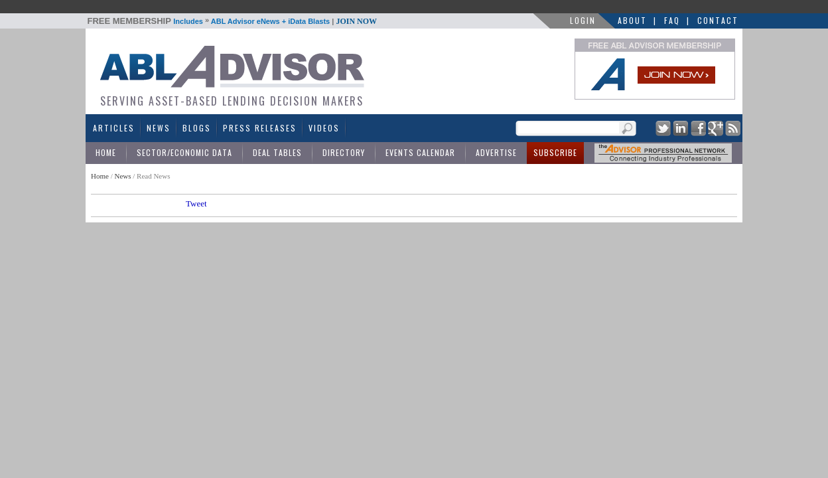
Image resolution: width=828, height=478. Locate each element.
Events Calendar (420, 152)
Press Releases (260, 127)
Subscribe (555, 152)
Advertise (496, 152)
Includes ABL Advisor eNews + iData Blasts (233, 21)
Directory (343, 152)
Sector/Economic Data (184, 152)
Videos (324, 127)
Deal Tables (277, 152)
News (159, 127)
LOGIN (583, 20)
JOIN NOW (356, 21)
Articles (114, 127)
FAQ (672, 20)
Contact (717, 20)
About (632, 20)
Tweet (196, 203)
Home (106, 152)
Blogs (196, 127)
